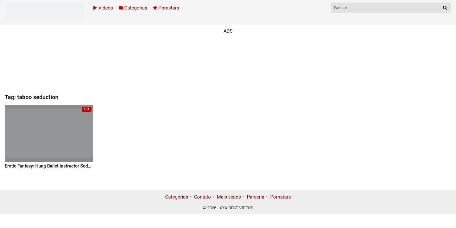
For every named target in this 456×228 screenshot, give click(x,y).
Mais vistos (229, 197)
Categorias (133, 8)
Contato (202, 197)
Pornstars (166, 8)
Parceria (255, 197)
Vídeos (103, 8)
